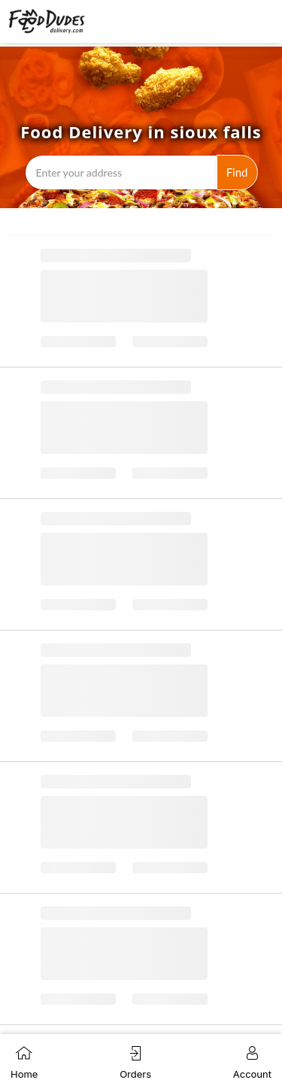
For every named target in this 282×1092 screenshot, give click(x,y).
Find (237, 172)
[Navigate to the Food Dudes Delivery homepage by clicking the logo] (47, 21)
